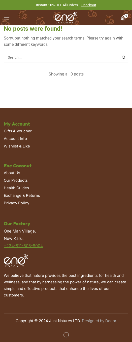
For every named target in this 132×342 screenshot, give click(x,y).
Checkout (88, 5)
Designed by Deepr (99, 320)
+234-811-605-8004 (23, 245)
